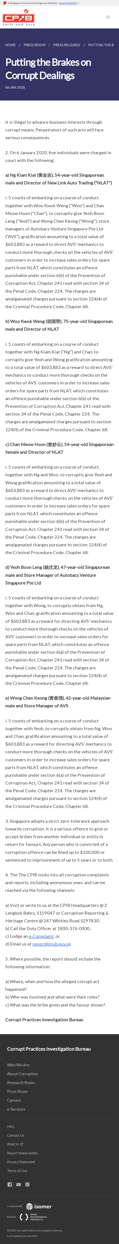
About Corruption (22, 1073)
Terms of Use (17, 1170)
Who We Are (18, 1064)
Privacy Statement (21, 1162)
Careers (14, 1100)
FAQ (10, 1126)
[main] (59, 531)
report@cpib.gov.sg (51, 943)
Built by (30, 1216)
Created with (33, 1206)
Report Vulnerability (22, 1153)
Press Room (17, 1091)
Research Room (21, 1082)
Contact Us (15, 1135)
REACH (13, 1144)
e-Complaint (41, 936)
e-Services (16, 1109)
